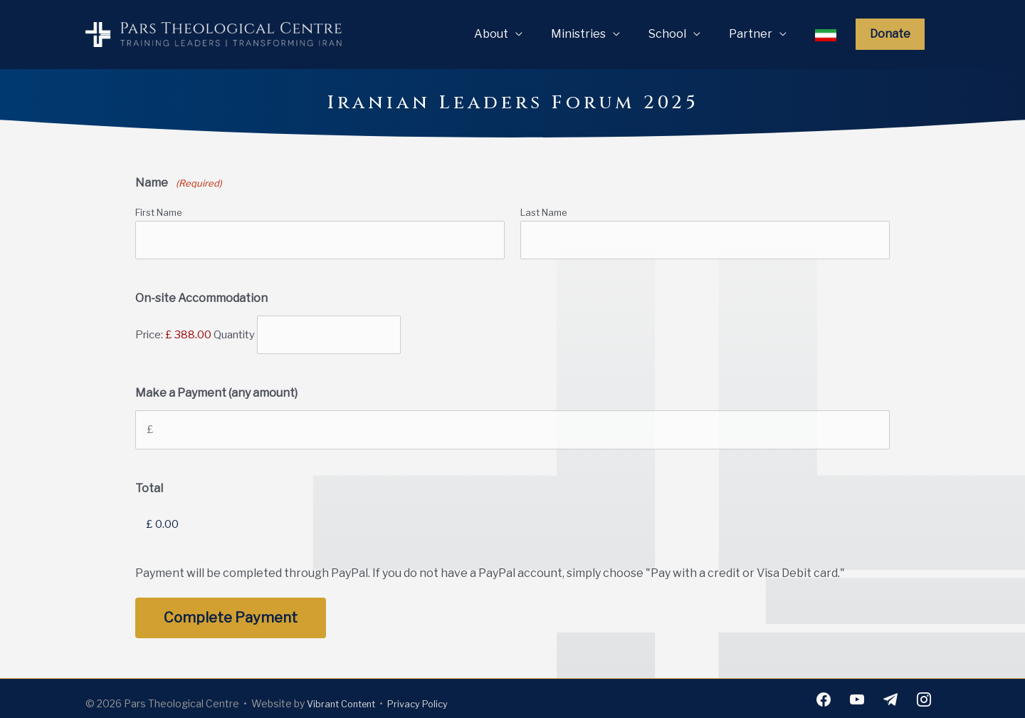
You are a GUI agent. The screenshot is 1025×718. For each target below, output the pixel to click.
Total (149, 482)
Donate (890, 34)
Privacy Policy (427, 696)
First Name (158, 212)
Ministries (578, 34)
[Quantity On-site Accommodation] (329, 332)
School (667, 34)
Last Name (543, 212)
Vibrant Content (345, 696)
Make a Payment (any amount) (216, 389)
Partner (750, 34)
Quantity (234, 332)
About (491, 34)
